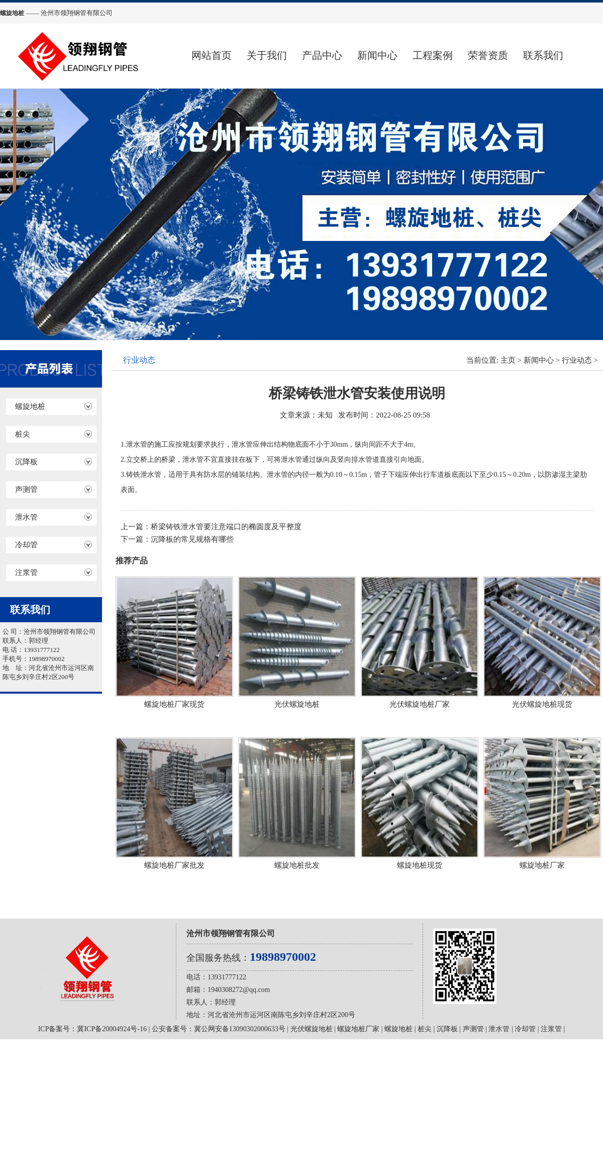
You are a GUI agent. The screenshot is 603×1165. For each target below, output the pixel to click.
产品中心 (322, 55)
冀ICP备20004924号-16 (111, 1029)
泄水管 (26, 517)
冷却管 (26, 545)
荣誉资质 (488, 55)
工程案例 (433, 55)
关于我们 (267, 55)
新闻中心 (377, 55)
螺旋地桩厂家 (358, 1029)
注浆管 (26, 572)
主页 (508, 360)
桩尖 (22, 434)
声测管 (26, 489)
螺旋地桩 (30, 406)
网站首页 (211, 55)
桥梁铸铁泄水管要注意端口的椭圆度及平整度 (226, 527)
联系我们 (543, 55)
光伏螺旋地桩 (311, 1029)
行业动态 (577, 360)
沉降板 (26, 462)
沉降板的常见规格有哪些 (192, 539)
